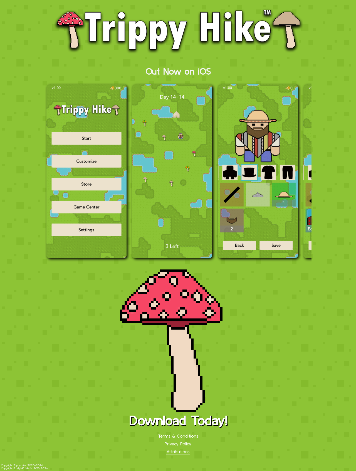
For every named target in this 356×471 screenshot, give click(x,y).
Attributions (178, 451)
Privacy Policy (178, 443)
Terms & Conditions (178, 435)
